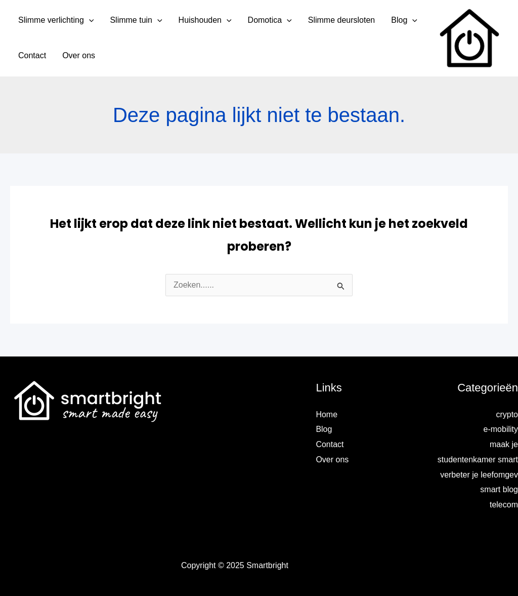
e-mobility (501, 429)
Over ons (332, 459)
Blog (324, 429)
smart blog (499, 489)
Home (326, 414)
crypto (507, 414)
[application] (89, 20)
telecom (504, 504)
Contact (329, 444)
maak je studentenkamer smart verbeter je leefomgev (478, 459)
